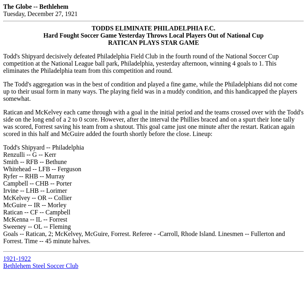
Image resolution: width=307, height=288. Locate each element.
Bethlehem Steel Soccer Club (40, 265)
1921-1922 (17, 258)
